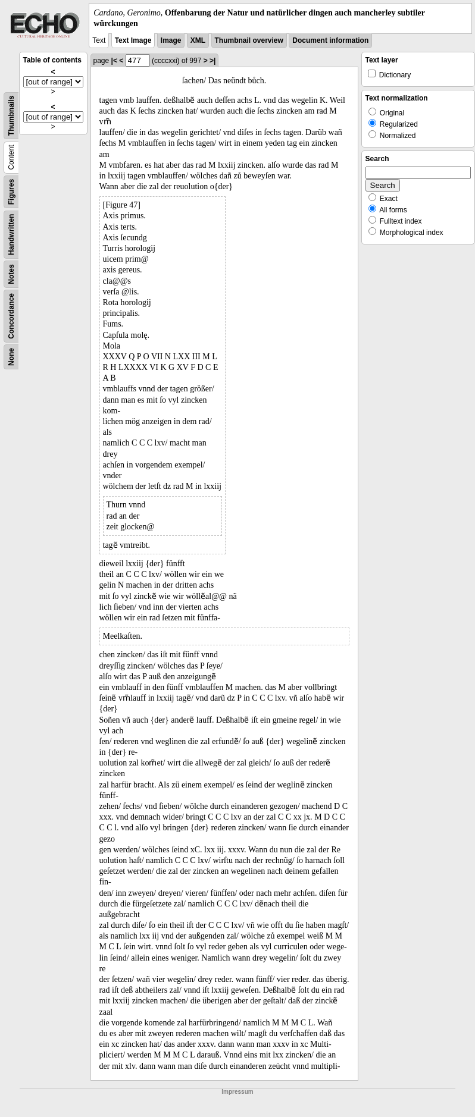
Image (171, 40)
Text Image (133, 40)
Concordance (11, 316)
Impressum (237, 1091)
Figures (11, 192)
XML (197, 40)
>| (212, 61)
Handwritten (11, 234)
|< (114, 61)
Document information (330, 40)
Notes (11, 274)
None (11, 357)
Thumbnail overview (249, 40)
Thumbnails (11, 116)
